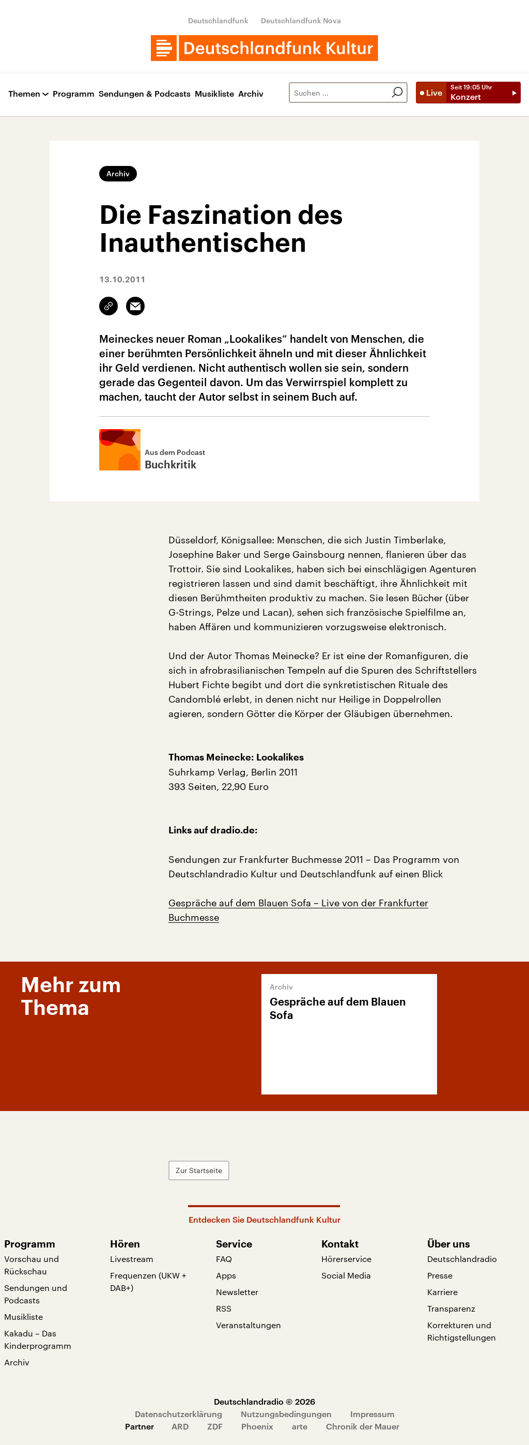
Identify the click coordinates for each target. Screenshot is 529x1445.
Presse (440, 1275)
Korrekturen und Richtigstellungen (461, 1331)
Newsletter (237, 1292)
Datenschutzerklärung (178, 1414)
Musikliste (214, 93)
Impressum (372, 1414)
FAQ (224, 1259)
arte (299, 1426)
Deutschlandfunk (218, 20)
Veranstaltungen (248, 1325)
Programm (74, 93)
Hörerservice (346, 1259)
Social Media (346, 1275)
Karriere (442, 1292)
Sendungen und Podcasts (35, 1294)
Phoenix (257, 1426)
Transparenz (451, 1308)
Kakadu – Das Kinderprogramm (37, 1339)
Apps (226, 1275)
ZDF (215, 1426)
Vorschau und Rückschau (31, 1265)
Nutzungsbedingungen (286, 1414)
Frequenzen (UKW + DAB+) (148, 1281)
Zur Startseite (199, 1170)
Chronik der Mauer (362, 1426)
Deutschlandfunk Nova (301, 20)
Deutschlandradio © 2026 (264, 1401)
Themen (24, 93)
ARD (180, 1426)
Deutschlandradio (462, 1259)
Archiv (250, 93)
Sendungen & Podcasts (145, 93)
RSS (223, 1308)
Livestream (131, 1259)
